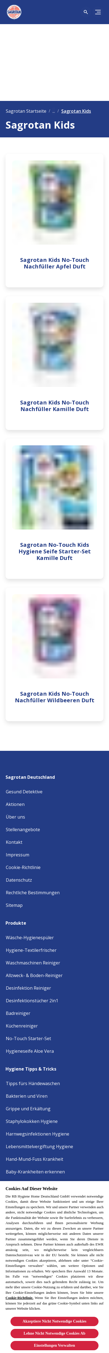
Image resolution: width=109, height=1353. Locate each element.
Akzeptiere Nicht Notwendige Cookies (54, 1321)
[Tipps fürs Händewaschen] (33, 1083)
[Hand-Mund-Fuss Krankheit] (34, 1159)
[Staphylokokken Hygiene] (32, 1121)
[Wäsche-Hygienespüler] (30, 937)
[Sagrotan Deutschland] (34, 775)
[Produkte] (19, 921)
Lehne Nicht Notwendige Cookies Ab (55, 1333)
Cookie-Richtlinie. (19, 1298)
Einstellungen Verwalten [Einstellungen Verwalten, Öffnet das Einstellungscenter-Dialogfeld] (54, 1345)
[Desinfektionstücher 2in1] (32, 1000)
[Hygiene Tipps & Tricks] (34, 1067)
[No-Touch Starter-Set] (28, 1038)
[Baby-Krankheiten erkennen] (35, 1171)
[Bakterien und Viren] (27, 1096)
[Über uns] (15, 816)
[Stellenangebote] (23, 829)
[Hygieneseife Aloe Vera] (30, 1051)
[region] (54, 1267)
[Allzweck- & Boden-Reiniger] (34, 975)
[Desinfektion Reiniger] (28, 988)
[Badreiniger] (18, 1013)
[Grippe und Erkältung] (28, 1108)
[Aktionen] (15, 804)
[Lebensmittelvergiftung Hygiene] (39, 1146)
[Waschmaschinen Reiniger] (33, 962)
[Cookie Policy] (23, 867)
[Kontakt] (14, 842)
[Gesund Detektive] (24, 791)
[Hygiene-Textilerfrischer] (31, 950)
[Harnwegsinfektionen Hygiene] (38, 1133)
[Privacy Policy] (19, 880)
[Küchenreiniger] (22, 1025)
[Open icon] (85, 12)
